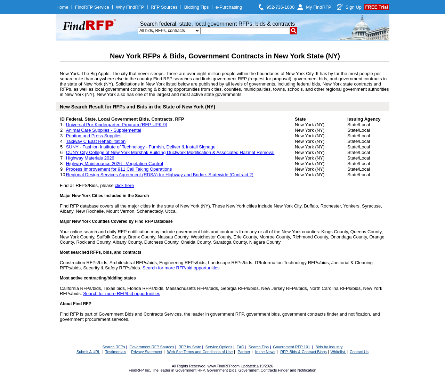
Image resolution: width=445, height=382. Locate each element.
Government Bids (221, 370)
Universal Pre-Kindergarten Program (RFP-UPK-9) (116, 124)
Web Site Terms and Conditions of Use (200, 352)
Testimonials (116, 352)
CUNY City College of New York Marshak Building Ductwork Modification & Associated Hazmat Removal (170, 152)
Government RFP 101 (291, 347)
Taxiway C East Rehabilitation (96, 141)
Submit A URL (88, 352)
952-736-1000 (280, 7)
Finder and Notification (297, 370)
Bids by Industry (328, 347)
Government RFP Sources (151, 347)
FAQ (240, 347)
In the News (265, 352)
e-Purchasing (229, 7)
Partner (244, 352)
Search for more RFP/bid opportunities (181, 267)
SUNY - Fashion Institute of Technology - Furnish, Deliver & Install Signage (141, 146)
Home (62, 7)
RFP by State (189, 347)
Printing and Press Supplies (94, 135)
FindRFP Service (92, 7)
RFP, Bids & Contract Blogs (303, 352)
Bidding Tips (196, 7)
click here (124, 185)
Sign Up (354, 7)
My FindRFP (318, 7)
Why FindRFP (130, 7)
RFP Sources (164, 7)
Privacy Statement (146, 352)
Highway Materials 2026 (90, 158)
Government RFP (189, 370)
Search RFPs (113, 347)
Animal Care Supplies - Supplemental (103, 130)
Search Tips (259, 347)
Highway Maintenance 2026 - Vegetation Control (114, 163)
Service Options (219, 347)
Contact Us (359, 352)
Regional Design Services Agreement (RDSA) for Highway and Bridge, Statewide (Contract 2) (159, 174)
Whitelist (338, 352)
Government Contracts (257, 370)
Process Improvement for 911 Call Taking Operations (119, 169)
